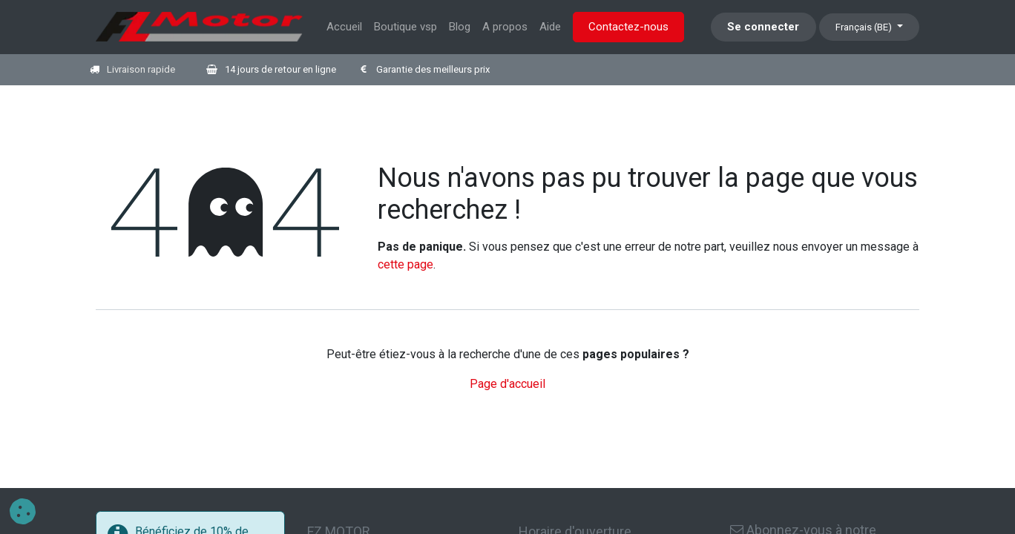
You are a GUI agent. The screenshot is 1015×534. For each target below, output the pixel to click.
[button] (23, 511)
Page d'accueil (507, 384)
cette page (405, 264)
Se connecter (763, 26)
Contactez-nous (628, 26)
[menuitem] (344, 27)
